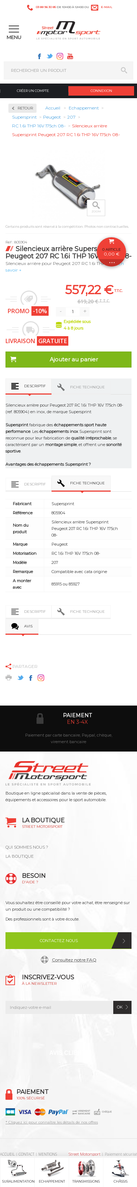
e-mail (106, 7)
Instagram (60, 56)
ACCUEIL (7, 1154)
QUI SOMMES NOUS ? (26, 847)
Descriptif (35, 386)
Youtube (70, 56)
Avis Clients (69, 1053)
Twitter (50, 56)
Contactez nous (59, 940)
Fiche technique (87, 387)
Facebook (39, 56)
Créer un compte (33, 91)
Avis (28, 626)
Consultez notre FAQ (74, 960)
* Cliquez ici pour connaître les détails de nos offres (51, 1122)
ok (120, 1007)
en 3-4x (77, 722)
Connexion (101, 91)
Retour (25, 108)
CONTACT (26, 1154)
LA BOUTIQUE (19, 856)
